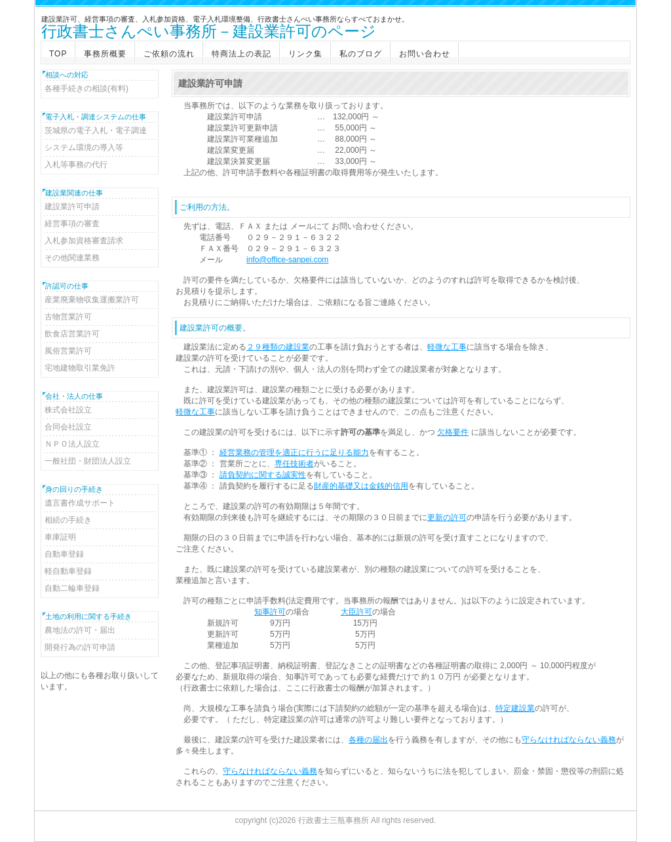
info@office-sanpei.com (287, 259)
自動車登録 (64, 554)
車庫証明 (60, 537)
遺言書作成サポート (80, 503)
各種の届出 (368, 739)
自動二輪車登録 (72, 588)
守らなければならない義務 (569, 739)
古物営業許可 (68, 316)
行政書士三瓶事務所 (333, 820)
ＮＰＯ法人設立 (72, 444)
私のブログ (360, 53)
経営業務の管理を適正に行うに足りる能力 (294, 452)
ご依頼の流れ (169, 53)
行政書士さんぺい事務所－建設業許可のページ (208, 32)
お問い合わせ (424, 53)
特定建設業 (515, 708)
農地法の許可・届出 (80, 630)
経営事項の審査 (72, 223)
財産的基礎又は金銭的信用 (361, 486)
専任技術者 (294, 463)
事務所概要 (105, 53)
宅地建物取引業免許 (80, 367)
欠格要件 (453, 432)
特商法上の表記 (241, 53)
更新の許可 (447, 517)
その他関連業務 (72, 257)
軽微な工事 (447, 346)
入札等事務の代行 (76, 164)
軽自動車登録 (68, 571)
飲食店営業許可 (72, 333)
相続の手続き (68, 520)
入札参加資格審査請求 (84, 240)
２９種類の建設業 (277, 346)
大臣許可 (356, 611)
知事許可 (270, 611)
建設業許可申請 (72, 206)
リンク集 (305, 53)
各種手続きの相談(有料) (86, 88)
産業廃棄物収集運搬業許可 (92, 299)
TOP (58, 53)
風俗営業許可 (68, 350)
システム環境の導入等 (84, 147)
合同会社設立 (68, 426)
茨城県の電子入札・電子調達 (96, 130)
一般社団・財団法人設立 (88, 461)
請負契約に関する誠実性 (263, 474)
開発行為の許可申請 (80, 647)
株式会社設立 (68, 409)
